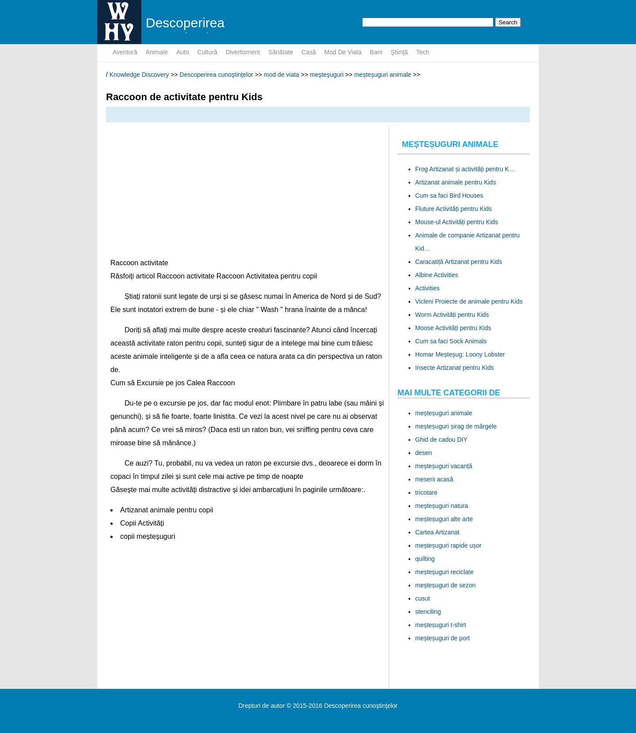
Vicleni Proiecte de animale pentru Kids (468, 301)
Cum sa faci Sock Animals (451, 341)
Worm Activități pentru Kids (452, 314)
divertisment (243, 52)
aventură (125, 52)
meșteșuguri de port (442, 638)
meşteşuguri (327, 74)
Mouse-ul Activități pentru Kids (456, 222)
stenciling (428, 611)
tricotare (426, 492)
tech (422, 52)
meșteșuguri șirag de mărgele (455, 426)
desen (423, 452)
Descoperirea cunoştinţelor (217, 74)
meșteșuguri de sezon (445, 585)
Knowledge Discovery (139, 74)
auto (182, 52)
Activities (427, 288)
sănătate (281, 52)
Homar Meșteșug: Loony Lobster (460, 354)
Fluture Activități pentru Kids (453, 208)
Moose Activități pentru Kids (453, 327)
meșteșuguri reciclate (444, 571)
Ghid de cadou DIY (441, 439)
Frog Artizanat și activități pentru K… (465, 169)
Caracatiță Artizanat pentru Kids (458, 261)
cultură (207, 52)
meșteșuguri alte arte (444, 518)
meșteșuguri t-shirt (440, 624)
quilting (425, 558)
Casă (309, 52)
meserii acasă (434, 479)
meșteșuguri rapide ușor (448, 545)
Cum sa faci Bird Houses (449, 195)
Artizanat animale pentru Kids (455, 182)
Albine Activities (436, 274)
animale (157, 52)
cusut (422, 598)
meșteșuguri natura (441, 505)
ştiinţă (399, 52)
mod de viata (343, 52)
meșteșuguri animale (382, 74)
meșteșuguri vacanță (443, 466)
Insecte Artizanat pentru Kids (454, 367)
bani (376, 52)
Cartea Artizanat (437, 532)
